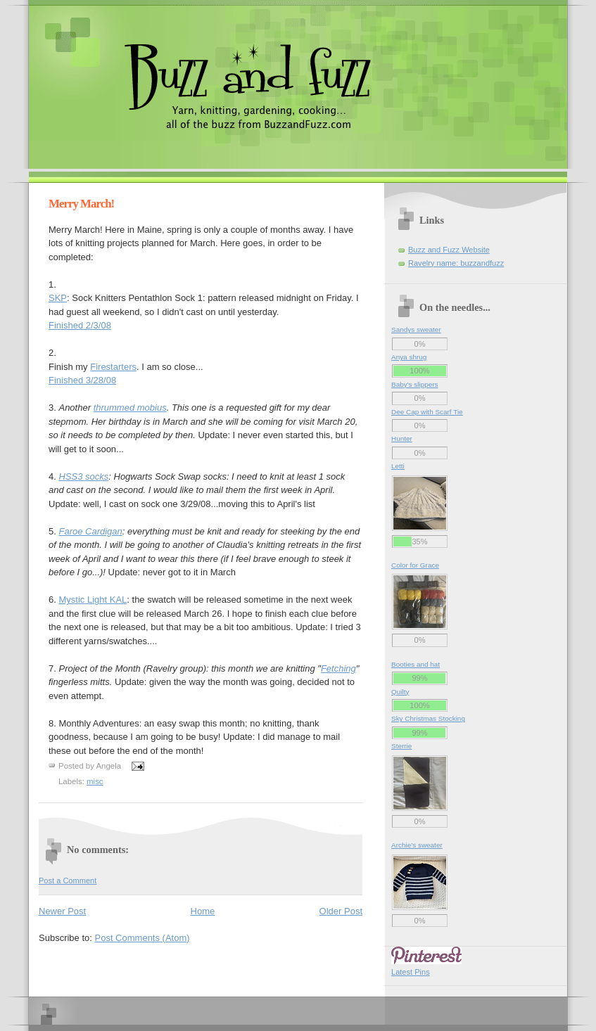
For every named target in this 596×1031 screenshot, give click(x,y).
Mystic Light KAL (92, 599)
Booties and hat (415, 664)
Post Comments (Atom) (142, 938)
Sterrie (401, 746)
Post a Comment (67, 880)
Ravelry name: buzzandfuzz (456, 263)
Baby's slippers (414, 384)
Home (203, 911)
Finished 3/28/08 (82, 380)
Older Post (340, 911)
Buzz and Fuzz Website (449, 249)
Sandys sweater (416, 329)
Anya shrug (408, 357)
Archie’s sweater (417, 845)
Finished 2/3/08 (80, 325)
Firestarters (113, 366)
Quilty (400, 692)
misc (95, 781)
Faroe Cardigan (90, 531)
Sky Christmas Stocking (428, 718)
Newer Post (62, 911)
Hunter (401, 438)
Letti (398, 466)
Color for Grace (415, 565)
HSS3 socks (83, 476)
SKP (58, 298)
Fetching (338, 668)
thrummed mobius (130, 407)
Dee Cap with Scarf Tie (427, 412)
